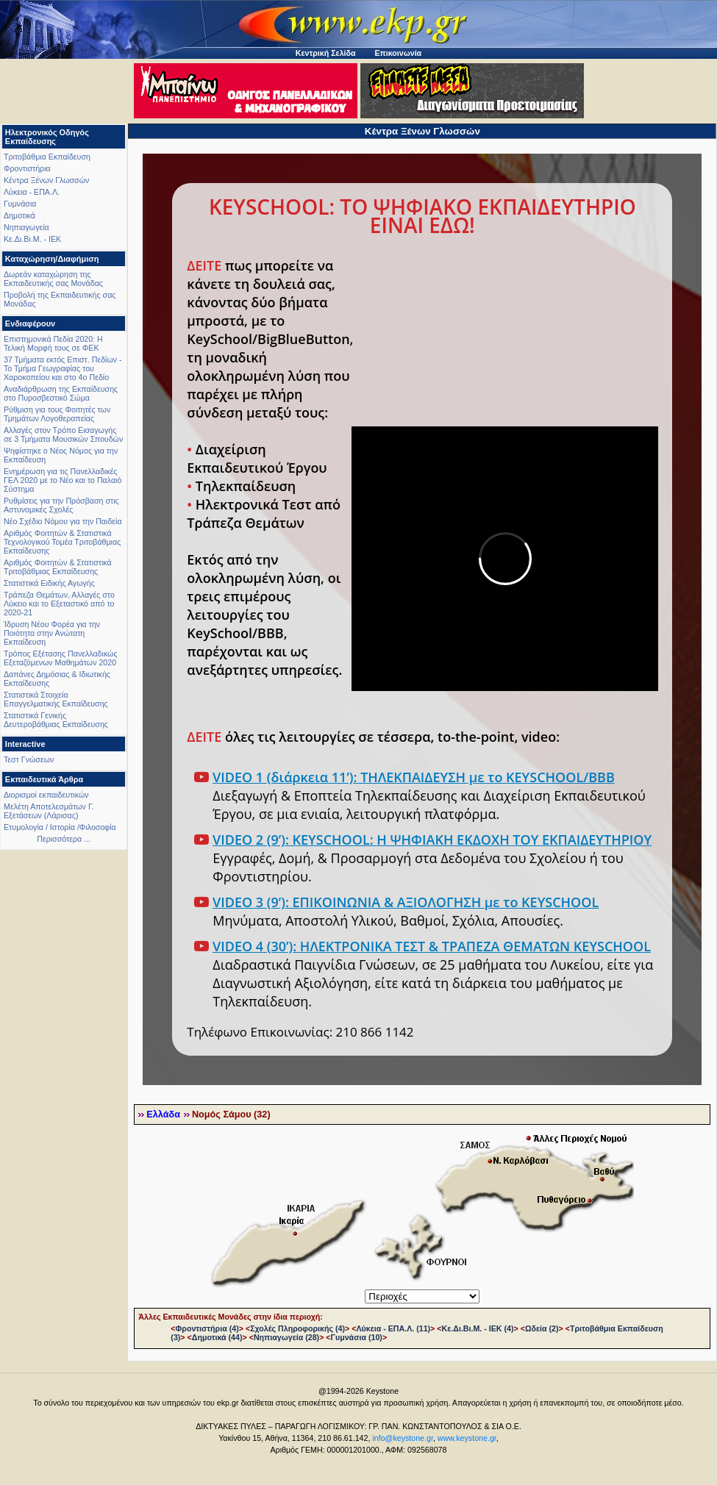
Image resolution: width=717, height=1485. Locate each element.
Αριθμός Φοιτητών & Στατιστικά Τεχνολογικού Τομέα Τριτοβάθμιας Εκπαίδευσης (62, 542)
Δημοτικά (19, 215)
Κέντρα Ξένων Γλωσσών (46, 180)
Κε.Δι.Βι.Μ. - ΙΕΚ (32, 239)
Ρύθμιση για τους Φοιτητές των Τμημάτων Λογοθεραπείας (57, 414)
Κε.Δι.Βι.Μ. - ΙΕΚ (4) (478, 1328)
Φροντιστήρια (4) (207, 1328)
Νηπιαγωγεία (26, 227)
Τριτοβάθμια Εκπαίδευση (47, 156)
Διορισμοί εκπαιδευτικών (46, 794)
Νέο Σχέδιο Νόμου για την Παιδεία (63, 521)
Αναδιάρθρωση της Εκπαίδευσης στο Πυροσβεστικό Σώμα (61, 393)
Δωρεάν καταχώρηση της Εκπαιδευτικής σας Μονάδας (53, 278)
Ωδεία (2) (542, 1328)
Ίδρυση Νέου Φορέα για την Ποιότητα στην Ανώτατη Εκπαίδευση (52, 633)
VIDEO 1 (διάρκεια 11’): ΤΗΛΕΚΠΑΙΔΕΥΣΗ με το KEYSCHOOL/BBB (414, 777)
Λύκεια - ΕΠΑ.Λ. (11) (393, 1328)
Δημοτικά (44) (217, 1337)
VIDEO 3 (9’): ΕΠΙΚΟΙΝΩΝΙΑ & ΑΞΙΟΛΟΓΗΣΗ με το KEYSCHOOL (406, 902)
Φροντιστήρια (27, 168)
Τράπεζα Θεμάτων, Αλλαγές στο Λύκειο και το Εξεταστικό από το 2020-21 (59, 603)
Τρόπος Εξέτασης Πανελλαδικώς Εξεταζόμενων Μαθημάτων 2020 (61, 658)
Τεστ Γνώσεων (29, 759)
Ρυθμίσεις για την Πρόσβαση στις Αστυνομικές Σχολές (61, 505)
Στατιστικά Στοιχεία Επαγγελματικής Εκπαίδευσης (56, 699)
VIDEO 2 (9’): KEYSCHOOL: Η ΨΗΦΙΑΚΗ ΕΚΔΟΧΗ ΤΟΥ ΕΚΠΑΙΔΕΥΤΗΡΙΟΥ (432, 839)
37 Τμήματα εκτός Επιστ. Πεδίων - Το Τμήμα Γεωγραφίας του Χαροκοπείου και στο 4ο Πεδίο (63, 368)
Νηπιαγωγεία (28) (286, 1337)
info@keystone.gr (402, 1438)
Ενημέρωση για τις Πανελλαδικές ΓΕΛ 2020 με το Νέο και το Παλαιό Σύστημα (62, 480)
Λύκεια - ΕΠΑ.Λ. (32, 191)
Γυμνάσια (20, 203)
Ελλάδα (163, 1114)
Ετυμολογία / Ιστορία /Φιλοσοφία (60, 827)
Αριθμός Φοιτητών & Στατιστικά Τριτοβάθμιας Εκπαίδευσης (58, 567)
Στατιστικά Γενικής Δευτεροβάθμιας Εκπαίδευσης (56, 720)
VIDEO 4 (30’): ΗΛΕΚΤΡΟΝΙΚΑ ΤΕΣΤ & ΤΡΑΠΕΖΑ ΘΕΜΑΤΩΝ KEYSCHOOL (432, 946)
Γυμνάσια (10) (356, 1337)
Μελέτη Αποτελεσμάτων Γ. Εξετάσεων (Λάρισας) (49, 811)
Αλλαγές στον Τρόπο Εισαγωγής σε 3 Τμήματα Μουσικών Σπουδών (63, 434)
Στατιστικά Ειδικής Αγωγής (49, 583)
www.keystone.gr (467, 1438)
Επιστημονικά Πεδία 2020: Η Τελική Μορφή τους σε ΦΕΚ (53, 343)
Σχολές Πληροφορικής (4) (297, 1328)
